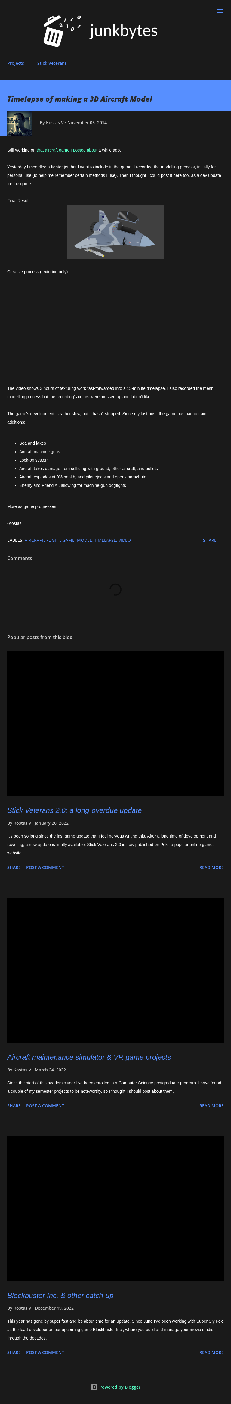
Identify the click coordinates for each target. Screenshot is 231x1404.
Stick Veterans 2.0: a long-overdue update (74, 810)
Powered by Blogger (115, 1387)
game (69, 540)
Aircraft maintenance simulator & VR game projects (89, 1057)
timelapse (105, 540)
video (125, 540)
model (84, 540)
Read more (211, 867)
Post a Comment (45, 867)
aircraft (34, 540)
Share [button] (210, 540)
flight (53, 540)
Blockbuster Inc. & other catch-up (60, 1295)
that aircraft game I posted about (67, 150)
